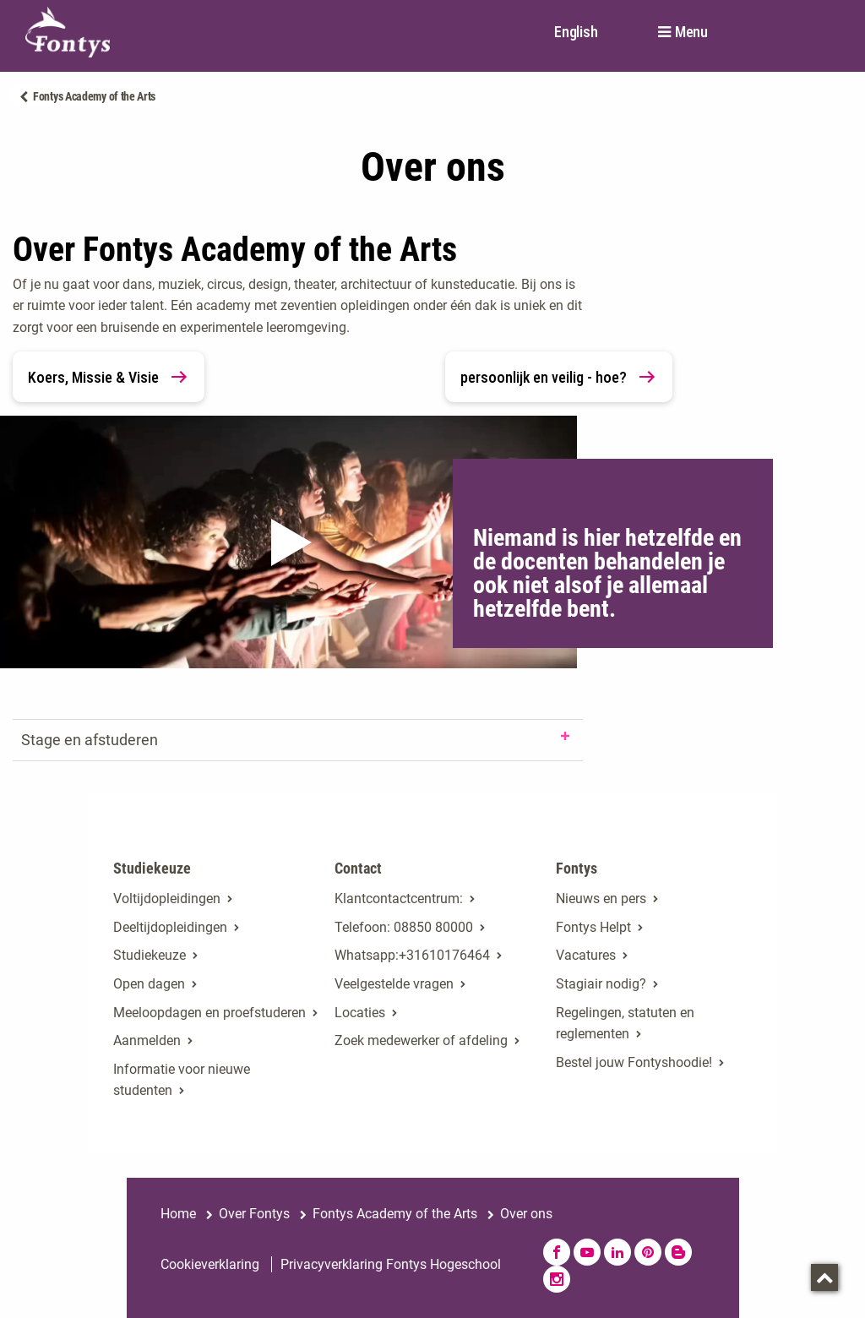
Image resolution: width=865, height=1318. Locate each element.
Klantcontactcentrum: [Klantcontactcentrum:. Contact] (399, 898)
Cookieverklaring (209, 1264)
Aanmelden (147, 1040)
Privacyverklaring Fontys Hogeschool (390, 1264)
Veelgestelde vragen (394, 984)
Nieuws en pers (601, 898)
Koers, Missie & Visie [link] (108, 377)
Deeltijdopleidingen (170, 927)
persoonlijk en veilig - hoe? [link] (558, 377)
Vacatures (586, 955)
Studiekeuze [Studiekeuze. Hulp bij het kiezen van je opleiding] (149, 955)
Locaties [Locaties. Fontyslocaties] (360, 1013)
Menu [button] (691, 32)
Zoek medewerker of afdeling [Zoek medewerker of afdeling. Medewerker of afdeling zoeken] (421, 1040)
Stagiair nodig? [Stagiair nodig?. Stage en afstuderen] (601, 984)
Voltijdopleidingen (166, 898)
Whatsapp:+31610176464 (412, 955)
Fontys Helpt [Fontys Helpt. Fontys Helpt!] (593, 927)
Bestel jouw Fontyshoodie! (634, 1062)
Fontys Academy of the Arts (94, 96)
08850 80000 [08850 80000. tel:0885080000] (433, 927)
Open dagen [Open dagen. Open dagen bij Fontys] (149, 984)
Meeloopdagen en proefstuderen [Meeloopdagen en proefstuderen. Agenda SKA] (209, 1013)
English (575, 32)
